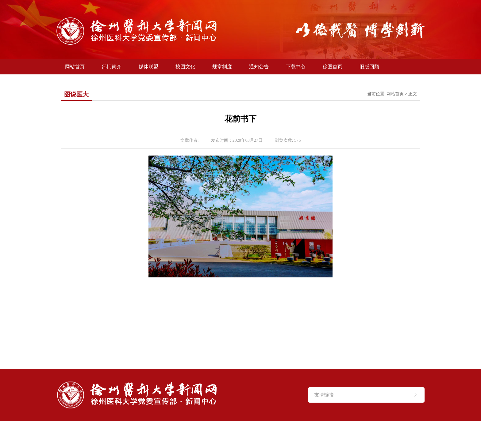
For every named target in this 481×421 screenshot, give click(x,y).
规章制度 (222, 66)
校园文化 (185, 66)
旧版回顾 (369, 66)
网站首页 (75, 66)
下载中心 (296, 66)
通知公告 (259, 66)
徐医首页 (332, 66)
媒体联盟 (148, 66)
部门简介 (111, 66)
